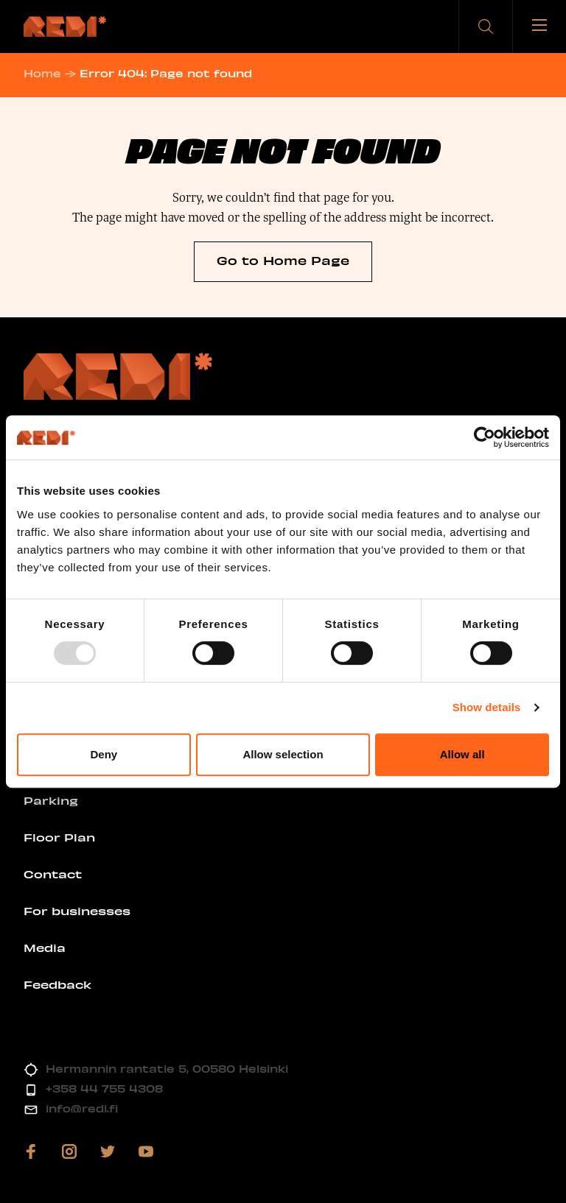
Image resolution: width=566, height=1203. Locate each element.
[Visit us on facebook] (31, 1151)
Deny (103, 754)
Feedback (57, 984)
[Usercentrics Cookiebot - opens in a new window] (484, 437)
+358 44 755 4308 (104, 1088)
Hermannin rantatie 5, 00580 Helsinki (167, 1068)
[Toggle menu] (539, 26)
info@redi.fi (82, 1108)
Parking (51, 800)
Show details (487, 707)
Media (45, 947)
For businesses (77, 910)
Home (42, 73)
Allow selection (282, 754)
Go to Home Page (283, 260)
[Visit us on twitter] (107, 1151)
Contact (53, 874)
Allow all (462, 754)
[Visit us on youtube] (146, 1151)
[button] (485, 26)
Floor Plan (59, 837)
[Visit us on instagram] (69, 1151)
